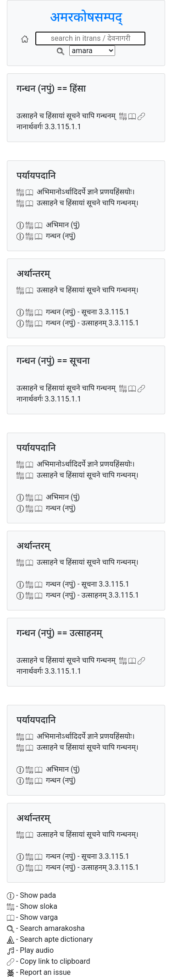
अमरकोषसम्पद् (86, 17)
